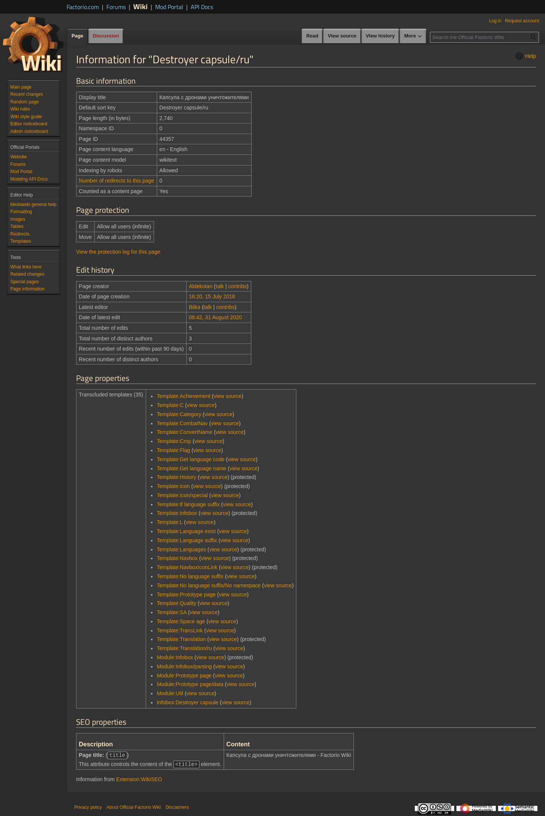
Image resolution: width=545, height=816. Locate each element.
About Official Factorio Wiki (133, 806)
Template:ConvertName (184, 432)
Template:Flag (173, 450)
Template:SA (172, 612)
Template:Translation (181, 639)
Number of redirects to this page (116, 181)
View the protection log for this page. (119, 252)
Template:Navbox (177, 558)
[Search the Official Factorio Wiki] (484, 37)
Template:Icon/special (182, 495)
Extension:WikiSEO (139, 778)
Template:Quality (176, 603)
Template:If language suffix (188, 504)
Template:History (176, 477)
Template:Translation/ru (184, 648)
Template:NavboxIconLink (187, 567)
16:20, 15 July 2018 (212, 296)
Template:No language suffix (190, 576)
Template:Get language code (190, 459)
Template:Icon (173, 486)
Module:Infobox (175, 657)
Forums (116, 6)
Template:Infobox (177, 513)
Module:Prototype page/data (190, 684)
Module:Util (170, 693)
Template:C (170, 405)
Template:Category (179, 414)
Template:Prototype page (186, 594)
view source (227, 396)
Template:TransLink (180, 630)
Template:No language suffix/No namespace (208, 585)
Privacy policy (88, 806)
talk (220, 286)
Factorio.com (83, 6)
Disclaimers (177, 806)
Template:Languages (181, 549)
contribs (237, 286)
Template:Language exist (186, 531)
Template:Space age (181, 621)
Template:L (169, 522)
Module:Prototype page (184, 675)
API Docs (202, 6)
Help (525, 56)
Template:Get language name (191, 468)
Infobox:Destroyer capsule (187, 702)
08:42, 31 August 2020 (215, 317)
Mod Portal (169, 6)
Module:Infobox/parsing (184, 666)
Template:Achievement (183, 396)
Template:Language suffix (187, 540)
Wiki (140, 6)
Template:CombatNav (182, 423)
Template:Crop (174, 441)
